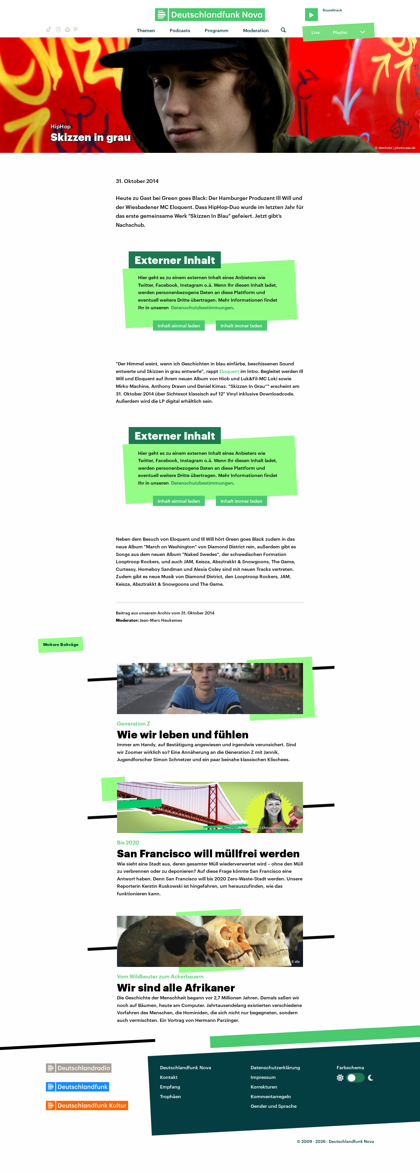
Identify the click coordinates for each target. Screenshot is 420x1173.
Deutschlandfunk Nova (185, 1067)
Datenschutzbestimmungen (202, 307)
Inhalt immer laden (241, 325)
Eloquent (229, 371)
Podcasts (180, 30)
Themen (146, 30)
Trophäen (170, 1096)
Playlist (340, 32)
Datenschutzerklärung (275, 1067)
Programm (216, 30)
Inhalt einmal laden (179, 325)
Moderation (256, 30)
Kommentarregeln (271, 1096)
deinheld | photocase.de (396, 148)
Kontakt (169, 1077)
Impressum (263, 1077)
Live (315, 32)
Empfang (170, 1086)
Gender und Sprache (274, 1106)
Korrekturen (264, 1086)
